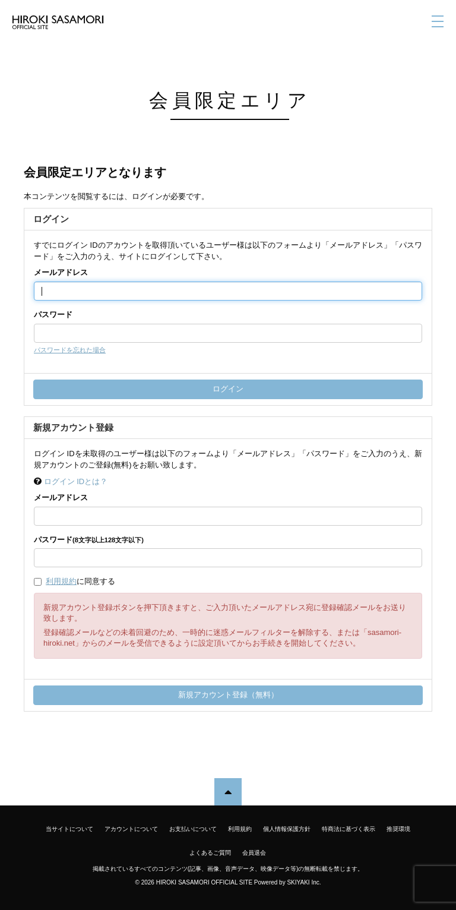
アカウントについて (131, 829)
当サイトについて (69, 829)
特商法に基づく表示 (348, 829)
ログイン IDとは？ (76, 481)
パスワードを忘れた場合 (70, 349)
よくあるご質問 (210, 852)
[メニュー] (437, 21)
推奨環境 (398, 829)
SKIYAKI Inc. (304, 882)
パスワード (53, 314)
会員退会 (254, 852)
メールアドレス (61, 272)
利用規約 (61, 581)
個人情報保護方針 (287, 829)
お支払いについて (193, 829)
